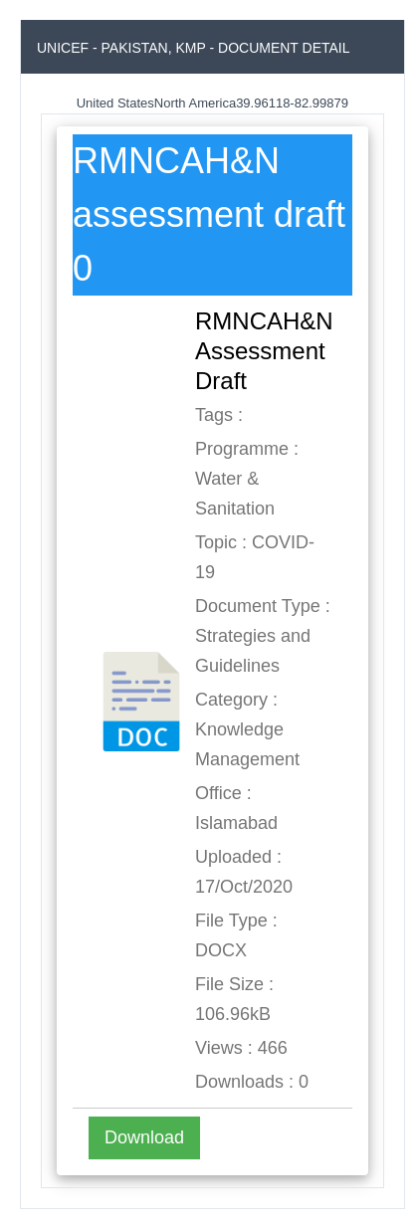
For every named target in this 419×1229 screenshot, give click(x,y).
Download (144, 1137)
